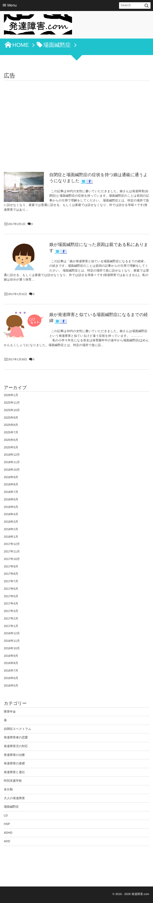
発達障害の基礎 (14, 763)
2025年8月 (11, 425)
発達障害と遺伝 (14, 772)
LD (5, 815)
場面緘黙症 (11, 806)
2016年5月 (11, 685)
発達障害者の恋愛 (16, 737)
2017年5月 (11, 596)
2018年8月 (11, 484)
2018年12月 (12, 454)
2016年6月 (11, 678)
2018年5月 (11, 507)
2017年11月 (12, 551)
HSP (7, 824)
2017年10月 (12, 559)
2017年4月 (11, 603)
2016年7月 (11, 670)
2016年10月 (12, 648)
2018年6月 (11, 499)
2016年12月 (12, 633)
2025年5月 (11, 447)
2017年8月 (11, 573)
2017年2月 (11, 618)
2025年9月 (11, 417)
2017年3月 (11, 611)
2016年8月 (11, 663)
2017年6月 (11, 588)
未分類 (8, 789)
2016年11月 (12, 641)
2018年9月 (11, 477)
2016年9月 (11, 656)
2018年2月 (11, 529)
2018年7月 (11, 492)
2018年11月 (12, 462)
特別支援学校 (13, 780)
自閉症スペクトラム (17, 729)
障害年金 (10, 711)
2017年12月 (12, 544)
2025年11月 (12, 402)
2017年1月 (11, 626)
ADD (7, 841)
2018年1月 (11, 536)
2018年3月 (11, 521)
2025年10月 (12, 410)
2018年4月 (11, 514)
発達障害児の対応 (16, 746)
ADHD (8, 832)
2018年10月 (12, 469)
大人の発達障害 (14, 798)
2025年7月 (11, 432)
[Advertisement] (76, 118)
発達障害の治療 (14, 755)
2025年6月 (11, 440)
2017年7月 (11, 581)
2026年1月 (11, 395)
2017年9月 (11, 566)
